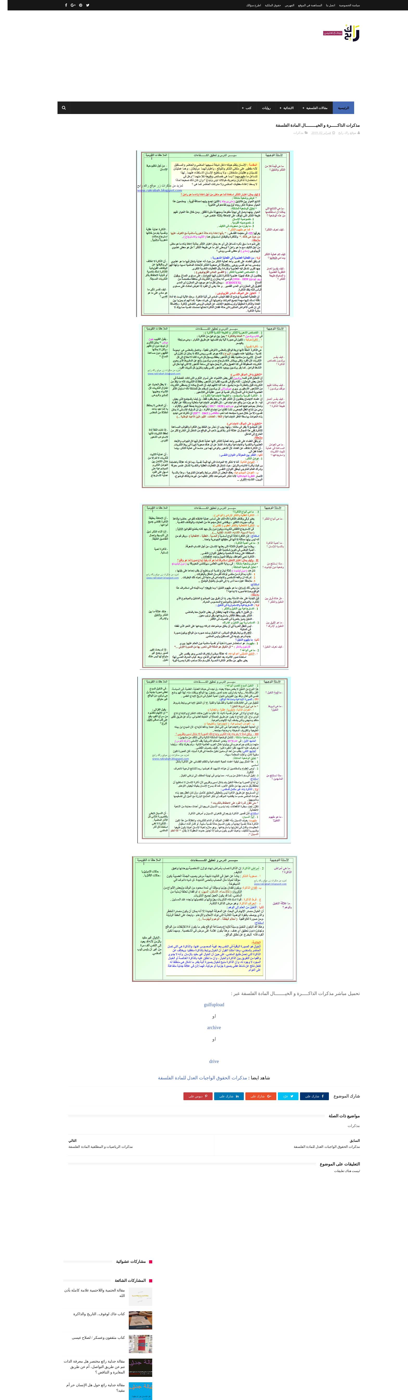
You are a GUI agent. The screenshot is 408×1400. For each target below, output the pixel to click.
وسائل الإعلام (133, 602)
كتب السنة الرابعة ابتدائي (84, 525)
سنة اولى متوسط (103, 477)
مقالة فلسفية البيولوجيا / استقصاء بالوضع (92, 1316)
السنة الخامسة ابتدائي (128, 438)
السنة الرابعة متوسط (128, 448)
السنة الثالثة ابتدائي (129, 419)
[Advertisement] (150, 56)
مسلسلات (96, 554)
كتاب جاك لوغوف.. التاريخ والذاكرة (91, 178)
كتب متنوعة (134, 554)
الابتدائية (287, 108)
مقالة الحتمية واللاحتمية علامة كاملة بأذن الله (89, 1293)
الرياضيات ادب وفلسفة (127, 409)
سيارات (137, 486)
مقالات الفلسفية (315, 108)
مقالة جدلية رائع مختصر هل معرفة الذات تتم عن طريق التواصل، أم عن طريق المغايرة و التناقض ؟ (86, 231)
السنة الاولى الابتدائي (91, 409)
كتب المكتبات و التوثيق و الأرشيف (85, 534)
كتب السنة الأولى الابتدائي (105, 506)
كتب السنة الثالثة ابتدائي (126, 515)
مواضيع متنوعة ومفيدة (102, 592)
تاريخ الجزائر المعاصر (105, 457)
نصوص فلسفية (71, 592)
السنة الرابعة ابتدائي (94, 438)
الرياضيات (95, 400)
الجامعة (114, 400)
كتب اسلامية (103, 496)
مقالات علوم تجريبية (129, 573)
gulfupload (253, 1007)
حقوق (138, 477)
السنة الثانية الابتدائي (129, 428)
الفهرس (282, 5)
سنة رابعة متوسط (73, 477)
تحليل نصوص (109, 467)
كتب (247, 108)
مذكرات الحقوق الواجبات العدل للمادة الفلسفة (242, 1080)
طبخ (98, 486)
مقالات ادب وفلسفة (129, 563)
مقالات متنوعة (133, 583)
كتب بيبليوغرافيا (131, 544)
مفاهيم (78, 554)
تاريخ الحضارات (74, 457)
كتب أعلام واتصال (77, 496)
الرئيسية (341, 108)
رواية (124, 477)
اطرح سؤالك (246, 5)
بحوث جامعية (74, 448)
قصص (138, 496)
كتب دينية (88, 544)
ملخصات (111, 583)
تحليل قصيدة (133, 467)
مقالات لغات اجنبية (97, 573)
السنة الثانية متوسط (96, 428)
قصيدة (122, 496)
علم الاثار (82, 486)
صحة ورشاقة (116, 486)
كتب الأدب (135, 506)
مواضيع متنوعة (132, 592)
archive (253, 1030)
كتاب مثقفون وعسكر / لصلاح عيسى (90, 202)
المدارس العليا (98, 448)
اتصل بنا (323, 5)
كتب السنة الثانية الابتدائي (87, 515)
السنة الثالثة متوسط (97, 419)
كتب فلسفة (67, 544)
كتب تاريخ (107, 544)
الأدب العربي (134, 400)
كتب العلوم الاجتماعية (128, 534)
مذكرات (291, 135)
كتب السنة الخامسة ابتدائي (124, 525)
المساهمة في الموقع (303, 5)
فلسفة (65, 486)
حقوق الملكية (265, 5)
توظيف (76, 467)
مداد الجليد (265, 1392)
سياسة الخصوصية (342, 5)
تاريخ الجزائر (134, 457)
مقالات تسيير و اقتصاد (95, 563)
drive (253, 1064)
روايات (264, 108)
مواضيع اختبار (89, 583)
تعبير (91, 467)
